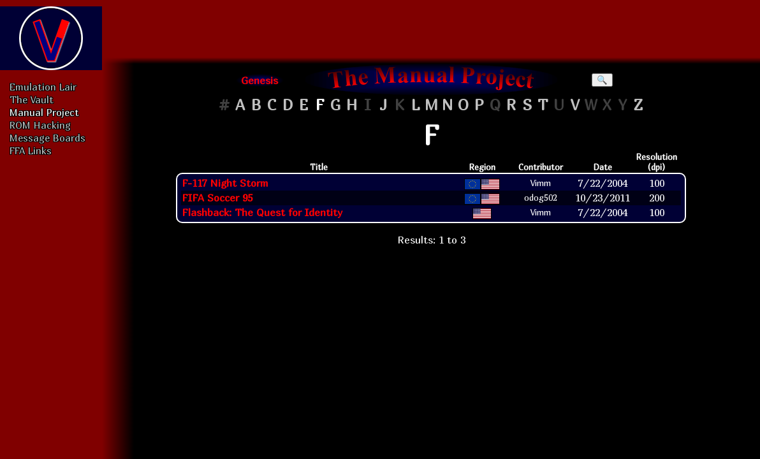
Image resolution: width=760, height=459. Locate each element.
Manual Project (44, 112)
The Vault (32, 99)
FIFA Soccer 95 (217, 197)
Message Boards (47, 137)
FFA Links (31, 150)
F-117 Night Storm (225, 183)
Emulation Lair (43, 86)
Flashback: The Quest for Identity (262, 212)
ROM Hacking (40, 125)
